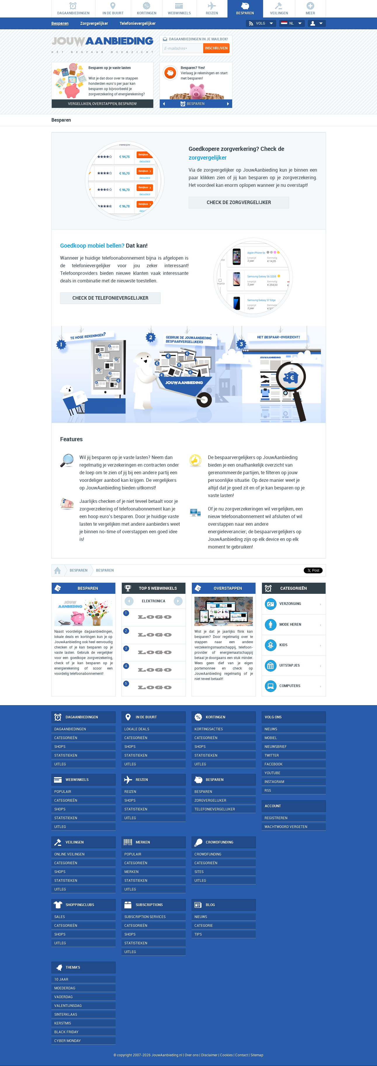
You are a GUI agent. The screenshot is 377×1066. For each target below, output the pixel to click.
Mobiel (271, 738)
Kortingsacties (208, 729)
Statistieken (65, 755)
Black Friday (66, 1032)
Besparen (60, 23)
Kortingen (209, 717)
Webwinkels (70, 780)
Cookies (226, 1055)
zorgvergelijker (239, 202)
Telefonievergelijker (138, 23)
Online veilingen (69, 854)
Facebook (274, 764)
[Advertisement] (282, 71)
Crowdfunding (213, 842)
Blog (204, 905)
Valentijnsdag (68, 1006)
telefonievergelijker (110, 298)
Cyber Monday (67, 1041)
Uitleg (60, 764)
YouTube (272, 773)
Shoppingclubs (73, 905)
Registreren (276, 818)
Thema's (66, 967)
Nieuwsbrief (276, 747)
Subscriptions (143, 905)
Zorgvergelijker (94, 23)
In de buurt (140, 717)
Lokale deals (136, 729)
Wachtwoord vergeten (286, 827)
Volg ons (273, 717)
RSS (268, 791)
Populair (62, 792)
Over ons (192, 1055)
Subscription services (145, 917)
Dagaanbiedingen (75, 717)
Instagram (274, 782)
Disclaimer (209, 1055)
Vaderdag (63, 997)
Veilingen (68, 842)
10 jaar (61, 979)
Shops (59, 747)
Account (273, 806)
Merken (137, 842)
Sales (59, 917)
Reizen (136, 780)
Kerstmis (62, 1023)
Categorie (203, 926)
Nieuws (200, 917)
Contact (241, 1055)
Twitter (272, 755)
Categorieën (65, 738)
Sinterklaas (65, 1014)
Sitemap (257, 1055)
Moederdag (64, 988)
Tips (198, 934)
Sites (199, 872)
